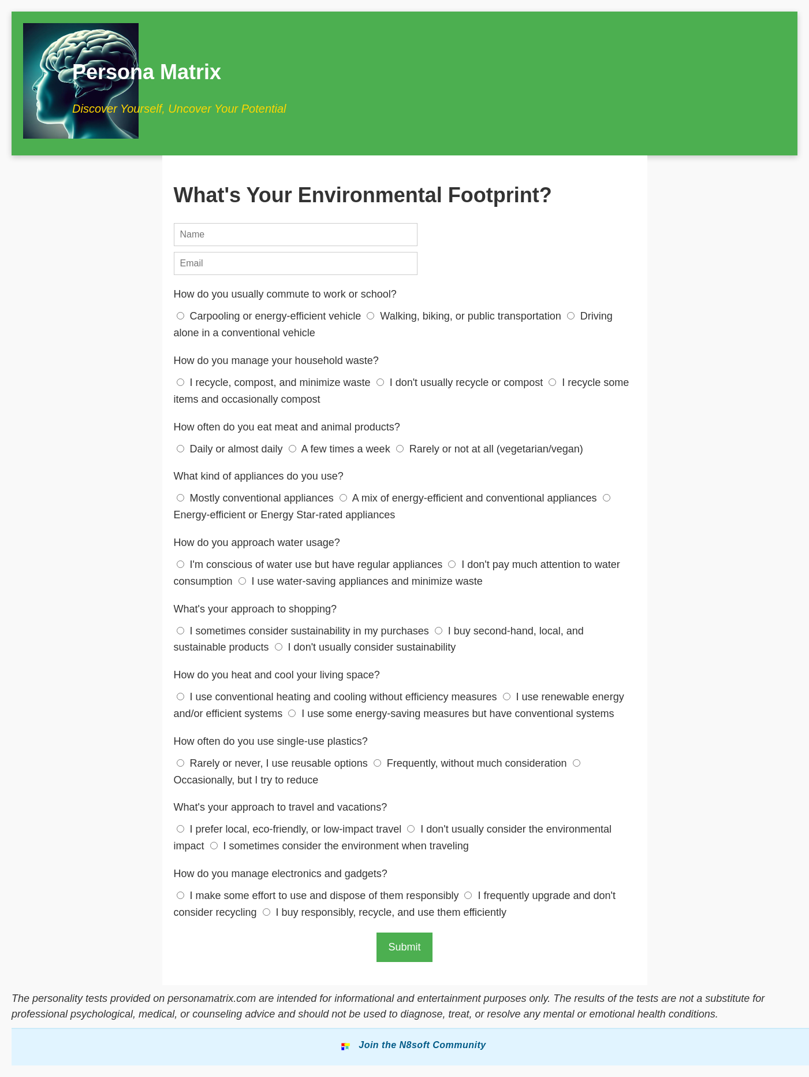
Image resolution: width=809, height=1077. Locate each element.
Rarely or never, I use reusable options (274, 763)
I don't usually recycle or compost (461, 382)
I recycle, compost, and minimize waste (275, 382)
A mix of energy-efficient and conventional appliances (470, 498)
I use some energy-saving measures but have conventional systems (451, 713)
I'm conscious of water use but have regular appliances (311, 564)
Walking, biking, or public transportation (465, 316)
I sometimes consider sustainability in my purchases (304, 631)
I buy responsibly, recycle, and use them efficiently (385, 912)
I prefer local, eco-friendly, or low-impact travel (291, 829)
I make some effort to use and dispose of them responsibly (319, 895)
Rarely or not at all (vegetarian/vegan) (489, 449)
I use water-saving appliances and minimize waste (360, 581)
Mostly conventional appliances (257, 498)
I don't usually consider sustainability (365, 647)
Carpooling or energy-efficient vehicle (270, 316)
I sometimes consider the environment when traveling (339, 846)
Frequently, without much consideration (472, 763)
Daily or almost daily (231, 449)
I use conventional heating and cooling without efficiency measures (338, 697)
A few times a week (341, 449)
